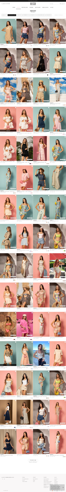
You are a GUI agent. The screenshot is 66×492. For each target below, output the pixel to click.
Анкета (34, 481)
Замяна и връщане (46, 480)
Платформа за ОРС (46, 487)
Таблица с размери (24, 481)
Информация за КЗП (46, 486)
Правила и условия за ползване (48, 481)
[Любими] (60, 3)
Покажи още (33, 460)
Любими (34, 480)
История (55, 480)
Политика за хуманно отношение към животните (48, 484)
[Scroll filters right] (52, 15)
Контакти (23, 480)
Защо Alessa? (56, 481)
